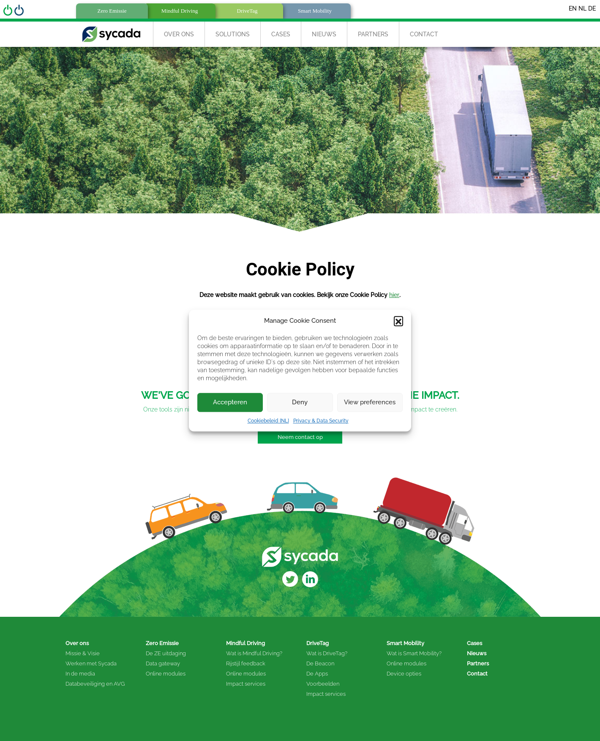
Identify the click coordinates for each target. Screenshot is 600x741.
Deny (300, 402)
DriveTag (317, 643)
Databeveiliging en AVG (95, 684)
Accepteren (230, 402)
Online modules (165, 673)
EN (573, 8)
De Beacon (320, 663)
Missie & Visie (82, 653)
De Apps (317, 673)
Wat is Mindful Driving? (254, 653)
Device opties (404, 673)
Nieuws (324, 34)
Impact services (245, 684)
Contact (424, 34)
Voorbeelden (322, 684)
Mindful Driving (245, 643)
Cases (280, 34)
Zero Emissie (162, 643)
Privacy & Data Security (321, 421)
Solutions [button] (232, 34)
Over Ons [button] (179, 34)
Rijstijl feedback (245, 663)
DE (592, 8)
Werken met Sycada (91, 663)
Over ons (77, 643)
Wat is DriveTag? (326, 653)
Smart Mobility (405, 643)
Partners (373, 34)
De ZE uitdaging (166, 653)
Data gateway (163, 663)
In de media (80, 673)
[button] (398, 321)
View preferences (369, 402)
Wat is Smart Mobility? (414, 653)
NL (582, 8)
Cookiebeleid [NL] (268, 421)
